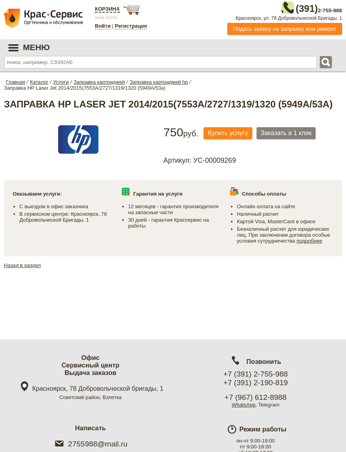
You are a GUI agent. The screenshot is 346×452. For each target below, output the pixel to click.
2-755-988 (302, 7)
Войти (103, 26)
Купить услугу (230, 131)
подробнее (309, 239)
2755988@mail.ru (90, 444)
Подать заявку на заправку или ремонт (284, 27)
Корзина (107, 9)
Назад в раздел (22, 264)
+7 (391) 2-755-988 (255, 374)
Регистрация (131, 26)
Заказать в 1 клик (291, 131)
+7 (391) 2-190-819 (255, 383)
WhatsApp (243, 405)
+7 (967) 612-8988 (256, 397)
